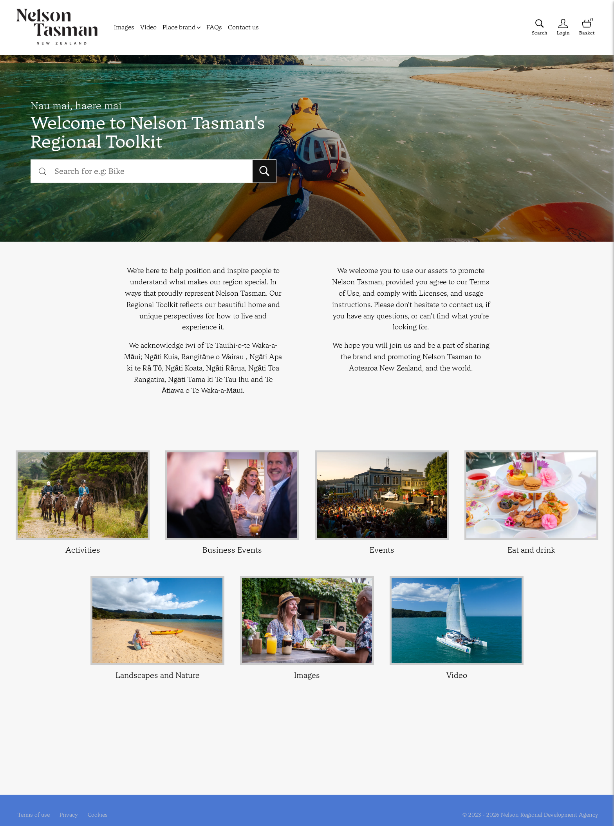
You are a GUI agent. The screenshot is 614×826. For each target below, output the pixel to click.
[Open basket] (586, 27)
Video (148, 27)
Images (124, 27)
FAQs (214, 27)
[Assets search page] (539, 27)
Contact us (243, 27)
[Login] (563, 27)
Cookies (98, 814)
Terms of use (34, 814)
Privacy (69, 814)
